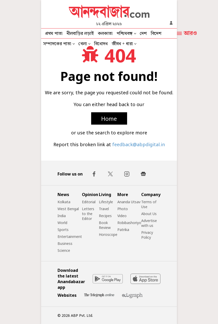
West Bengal (68, 208)
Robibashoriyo (129, 222)
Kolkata (64, 201)
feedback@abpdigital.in (138, 144)
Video (122, 215)
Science (64, 250)
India (62, 215)
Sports (63, 229)
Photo (122, 208)
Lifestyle (106, 201)
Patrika (123, 229)
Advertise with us (149, 223)
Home (109, 118)
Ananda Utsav (128, 201)
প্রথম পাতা (53, 33)
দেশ (143, 33)
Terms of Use (148, 204)
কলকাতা (105, 33)
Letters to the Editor (88, 213)
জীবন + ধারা (122, 44)
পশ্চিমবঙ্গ (124, 33)
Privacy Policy (147, 235)
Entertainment (70, 236)
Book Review (105, 225)
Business (65, 243)
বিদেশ (156, 33)
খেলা (82, 44)
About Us (149, 213)
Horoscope (108, 234)
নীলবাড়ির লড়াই (80, 33)
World (62, 222)
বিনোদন (101, 44)
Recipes (105, 215)
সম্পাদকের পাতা (57, 44)
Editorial (89, 201)
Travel (104, 208)
